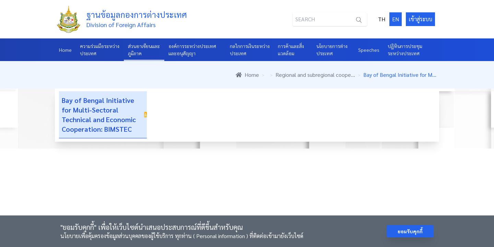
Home (65, 50)
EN (395, 19)
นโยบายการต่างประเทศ (332, 49)
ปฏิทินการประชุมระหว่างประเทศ (405, 49)
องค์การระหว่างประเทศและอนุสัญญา (192, 49)
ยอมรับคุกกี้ (410, 231)
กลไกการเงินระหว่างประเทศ (250, 49)
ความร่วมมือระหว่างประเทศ (99, 49)
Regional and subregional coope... (315, 74)
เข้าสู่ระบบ (420, 19)
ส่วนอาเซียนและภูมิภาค (144, 49)
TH (381, 19)
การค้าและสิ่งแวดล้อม (291, 49)
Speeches (368, 50)
